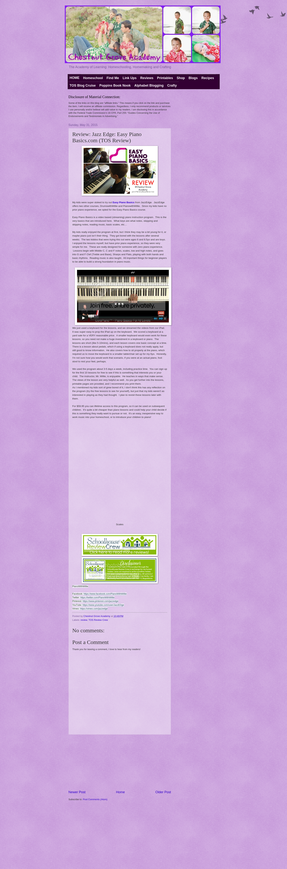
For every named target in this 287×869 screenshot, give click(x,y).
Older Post (163, 792)
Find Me (113, 78)
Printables (165, 78)
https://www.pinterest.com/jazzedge (100, 601)
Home (120, 792)
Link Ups (130, 78)
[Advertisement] (119, 762)
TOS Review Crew (98, 620)
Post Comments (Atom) (95, 799)
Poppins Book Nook (115, 85)
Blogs (193, 78)
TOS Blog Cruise (83, 85)
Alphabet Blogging (149, 85)
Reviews (146, 78)
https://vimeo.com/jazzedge (94, 608)
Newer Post (76, 792)
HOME (74, 78)
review (84, 620)
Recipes (207, 78)
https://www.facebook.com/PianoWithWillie (105, 594)
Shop (181, 78)
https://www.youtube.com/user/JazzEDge (103, 605)
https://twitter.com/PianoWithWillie (97, 597)
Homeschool (93, 78)
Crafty (172, 85)
